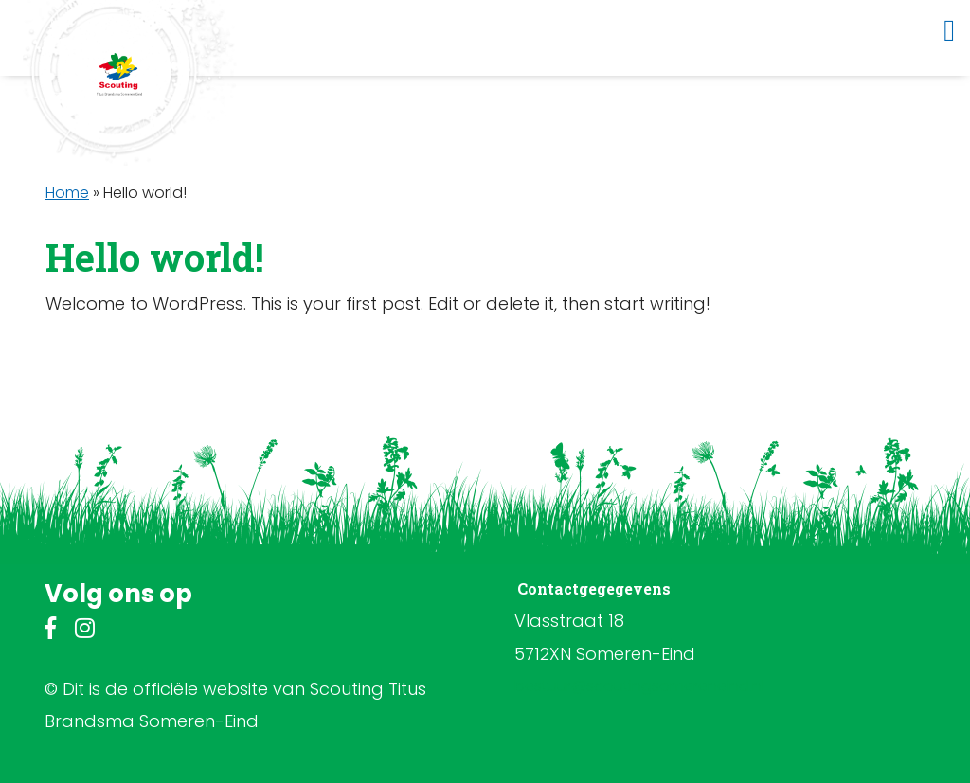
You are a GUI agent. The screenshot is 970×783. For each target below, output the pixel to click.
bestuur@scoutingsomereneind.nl (639, 686)
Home (67, 193)
